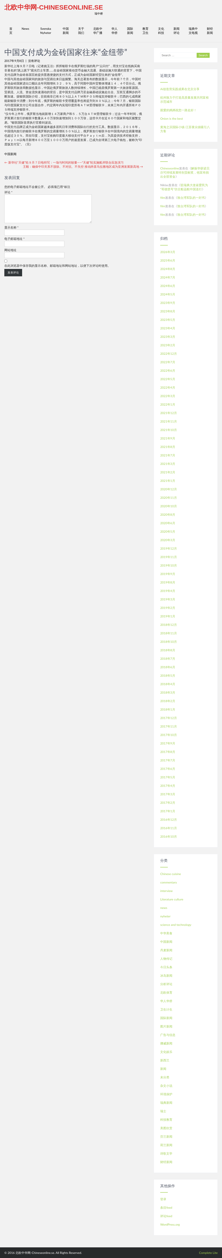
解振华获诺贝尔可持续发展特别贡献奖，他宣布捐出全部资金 (184, 172)
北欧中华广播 (97, 31)
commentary (168, 882)
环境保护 (166, 1094)
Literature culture (171, 899)
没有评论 (34, 61)
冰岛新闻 (166, 975)
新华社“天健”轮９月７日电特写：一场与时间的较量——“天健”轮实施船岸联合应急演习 (64, 162)
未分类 (164, 1077)
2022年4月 (167, 387)
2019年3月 (167, 599)
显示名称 (11, 232)
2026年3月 (167, 252)
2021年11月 (168, 421)
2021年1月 (167, 480)
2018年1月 (167, 709)
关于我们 (81, 31)
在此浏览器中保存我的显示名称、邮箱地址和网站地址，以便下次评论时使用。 (57, 271)
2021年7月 (167, 455)
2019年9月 (167, 574)
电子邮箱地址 (14, 244)
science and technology (175, 925)
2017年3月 (167, 794)
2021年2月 (167, 472)
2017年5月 (167, 777)
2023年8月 (167, 311)
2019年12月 (168, 548)
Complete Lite (208, 1253)
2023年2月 (167, 345)
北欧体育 (166, 992)
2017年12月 (168, 718)
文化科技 (161, 31)
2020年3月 (167, 540)
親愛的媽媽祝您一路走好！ (178, 110)
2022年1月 (167, 404)
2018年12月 (168, 625)
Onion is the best (171, 118)
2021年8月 (167, 447)
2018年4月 (167, 684)
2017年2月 (167, 802)
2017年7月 (167, 760)
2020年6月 (167, 523)
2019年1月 (167, 616)
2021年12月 (168, 413)
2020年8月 (167, 514)
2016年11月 (168, 828)
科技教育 (166, 1119)
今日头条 (166, 967)
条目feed (166, 1207)
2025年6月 (167, 260)
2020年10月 (168, 506)
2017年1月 (167, 811)
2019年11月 (168, 557)
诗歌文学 (166, 1153)
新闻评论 (176, 31)
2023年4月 (167, 328)
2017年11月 (168, 726)
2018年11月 (168, 633)
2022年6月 (167, 370)
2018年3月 (167, 692)
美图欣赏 (166, 1128)
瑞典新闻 (166, 1102)
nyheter (165, 916)
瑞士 (163, 1111)
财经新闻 (210, 31)
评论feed (166, 1216)
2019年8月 (167, 582)
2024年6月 (167, 286)
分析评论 (166, 984)
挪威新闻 (166, 1043)
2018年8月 (167, 650)
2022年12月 (168, 353)
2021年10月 (168, 430)
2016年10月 (168, 836)
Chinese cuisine (170, 874)
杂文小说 (166, 1085)
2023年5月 (167, 320)
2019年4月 (167, 591)
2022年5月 (167, 379)
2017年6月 (167, 769)
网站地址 (10, 255)
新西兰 (164, 1060)
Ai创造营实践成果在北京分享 (179, 89)
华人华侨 (114, 31)
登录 (163, 1199)
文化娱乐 (166, 1052)
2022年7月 (167, 362)
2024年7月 (167, 277)
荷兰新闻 (166, 1145)
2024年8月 (167, 269)
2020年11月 (168, 497)
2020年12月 (168, 489)
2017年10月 (168, 735)
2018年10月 (168, 641)
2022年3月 (167, 396)
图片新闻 (166, 1026)
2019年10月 (168, 565)
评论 (8, 192)
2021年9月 (167, 438)
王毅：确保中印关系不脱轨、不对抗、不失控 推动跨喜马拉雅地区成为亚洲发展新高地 (83, 166)
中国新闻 (66, 31)
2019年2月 (167, 608)
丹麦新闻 (166, 950)
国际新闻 (130, 31)
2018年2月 (167, 701)
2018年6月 (167, 667)
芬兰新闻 (166, 1136)
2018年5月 (167, 675)
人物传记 (166, 958)
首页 (10, 31)
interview (166, 891)
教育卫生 (145, 31)
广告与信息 (167, 1035)
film (162, 197)
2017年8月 (167, 752)
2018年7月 (167, 658)
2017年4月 (167, 785)
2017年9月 (167, 743)
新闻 (163, 1069)
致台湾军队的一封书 (191, 197)
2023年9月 (167, 303)
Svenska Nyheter (45, 31)
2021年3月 (167, 464)
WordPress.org (170, 1224)
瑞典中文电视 (193, 31)
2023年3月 (167, 336)
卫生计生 (166, 1009)
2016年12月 (168, 819)
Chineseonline (169, 168)
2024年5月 (167, 294)
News (25, 28)
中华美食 (166, 933)
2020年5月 (167, 531)
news (163, 908)
